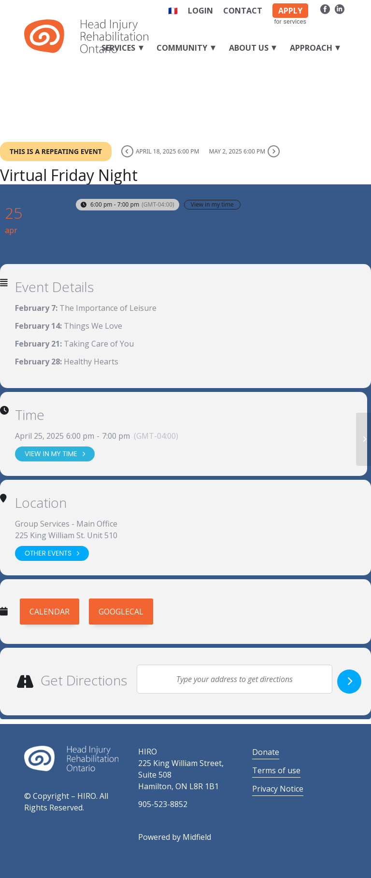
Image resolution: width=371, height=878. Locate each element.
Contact (242, 10)
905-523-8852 (162, 804)
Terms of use (276, 770)
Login (200, 10)
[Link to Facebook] (325, 8)
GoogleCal (121, 611)
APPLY (290, 10)
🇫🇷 (173, 10)
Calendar (49, 611)
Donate (265, 752)
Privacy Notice (277, 788)
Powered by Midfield (174, 837)
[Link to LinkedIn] (339, 8)
